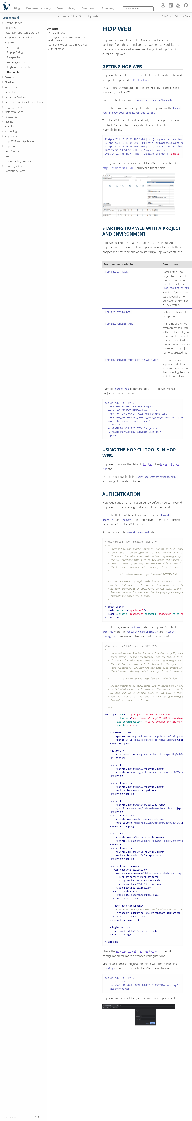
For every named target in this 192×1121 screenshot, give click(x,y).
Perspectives (14, 57)
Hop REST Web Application (20, 141)
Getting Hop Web (57, 33)
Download (88, 8)
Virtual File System (15, 97)
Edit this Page (182, 16)
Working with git (16, 62)
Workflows (11, 87)
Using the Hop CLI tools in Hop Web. (68, 44)
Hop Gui (9, 42)
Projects (9, 77)
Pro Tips (9, 156)
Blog (17, 8)
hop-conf (166, 464)
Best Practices (13, 151)
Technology (11, 131)
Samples (9, 126)
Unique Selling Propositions (20, 161)
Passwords (11, 117)
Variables (10, 92)
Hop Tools (11, 146)
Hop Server (11, 136)
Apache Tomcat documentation (136, 951)
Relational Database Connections (24, 102)
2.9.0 (165, 16)
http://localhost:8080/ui (118, 168)
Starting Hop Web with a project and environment (67, 39)
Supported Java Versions (19, 37)
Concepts (10, 28)
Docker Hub (141, 80)
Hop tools (148, 464)
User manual (10, 17)
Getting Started (13, 23)
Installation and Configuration (22, 33)
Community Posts (15, 171)
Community (65, 8)
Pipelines (10, 82)
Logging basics (13, 107)
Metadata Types (14, 112)
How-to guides (13, 166)
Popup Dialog (15, 52)
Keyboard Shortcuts (18, 67)
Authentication (56, 49)
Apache (107, 8)
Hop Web (13, 72)
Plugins (9, 122)
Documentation (37, 8)
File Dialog (13, 47)
